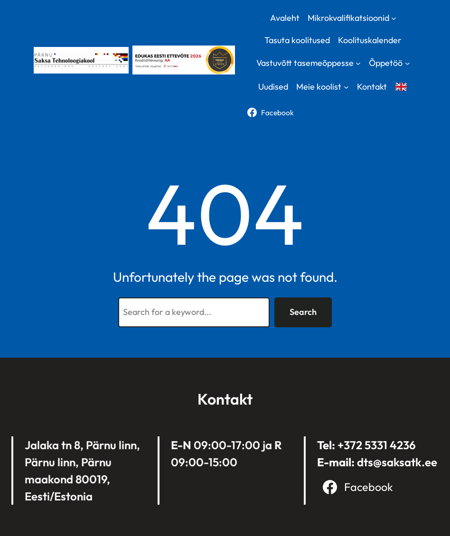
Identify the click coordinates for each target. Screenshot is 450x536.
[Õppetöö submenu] (407, 63)
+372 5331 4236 (377, 445)
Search (303, 311)
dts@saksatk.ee (397, 462)
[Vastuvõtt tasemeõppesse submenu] (358, 63)
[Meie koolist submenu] (346, 87)
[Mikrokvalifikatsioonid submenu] (393, 17)
